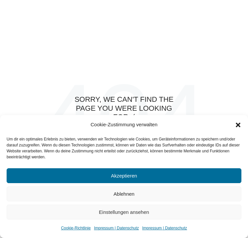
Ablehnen (124, 194)
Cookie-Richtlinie (76, 228)
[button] (238, 125)
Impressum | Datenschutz (116, 228)
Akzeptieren (124, 175)
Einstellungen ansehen (124, 212)
